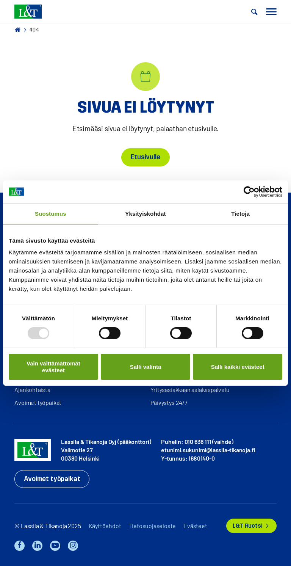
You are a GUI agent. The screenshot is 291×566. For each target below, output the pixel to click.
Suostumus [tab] (50, 213)
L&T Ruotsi (247, 525)
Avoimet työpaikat (37, 402)
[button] (254, 12)
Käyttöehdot (105, 525)
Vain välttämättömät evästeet (53, 366)
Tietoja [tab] (240, 213)
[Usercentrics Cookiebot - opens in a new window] (249, 191)
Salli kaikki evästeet (237, 367)
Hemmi (17, 29)
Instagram (73, 546)
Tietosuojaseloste (152, 525)
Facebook (19, 546)
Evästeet (195, 525)
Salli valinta (145, 367)
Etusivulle (145, 157)
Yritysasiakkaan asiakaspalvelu (189, 389)
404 (34, 30)
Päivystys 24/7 (168, 402)
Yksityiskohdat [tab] (145, 213)
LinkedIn (37, 546)
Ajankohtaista (32, 389)
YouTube (55, 546)
